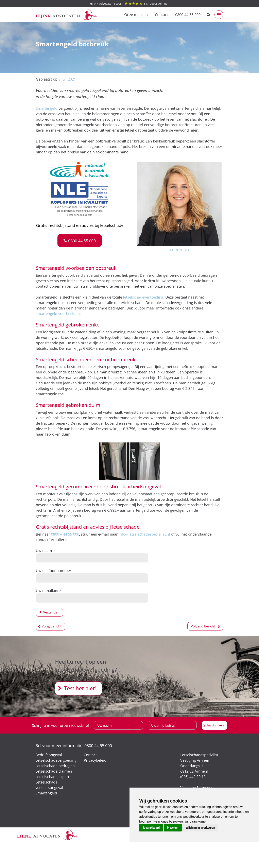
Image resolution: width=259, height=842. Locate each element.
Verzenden (51, 612)
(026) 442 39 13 (193, 776)
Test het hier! (80, 688)
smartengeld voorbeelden (58, 313)
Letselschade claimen (53, 771)
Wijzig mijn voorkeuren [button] (200, 827)
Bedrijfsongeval (48, 754)
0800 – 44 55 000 (65, 534)
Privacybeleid (95, 760)
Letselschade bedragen (55, 765)
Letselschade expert (52, 776)
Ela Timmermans (179, 249)
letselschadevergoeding (143, 297)
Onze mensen (136, 14)
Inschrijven (215, 725)
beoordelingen (129, 3)
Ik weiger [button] (172, 827)
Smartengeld (46, 108)
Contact (161, 14)
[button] (79, 240)
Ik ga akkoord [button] (151, 827)
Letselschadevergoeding (55, 760)
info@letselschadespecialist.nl (144, 534)
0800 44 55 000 (188, 14)
